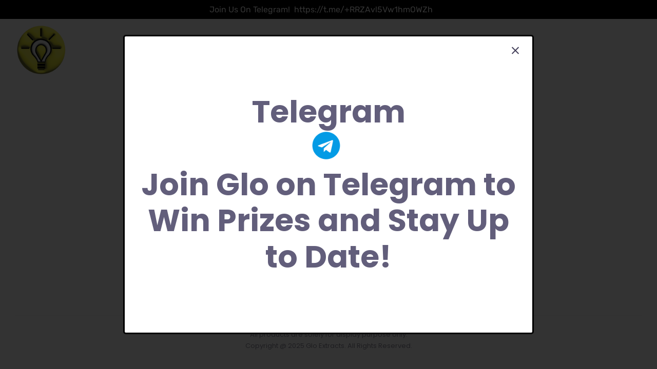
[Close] (515, 50)
